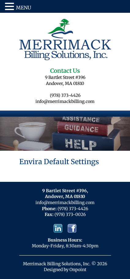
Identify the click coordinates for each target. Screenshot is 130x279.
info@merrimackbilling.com (65, 101)
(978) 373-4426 (65, 95)
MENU (23, 8)
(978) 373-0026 (70, 214)
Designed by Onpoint (65, 269)
